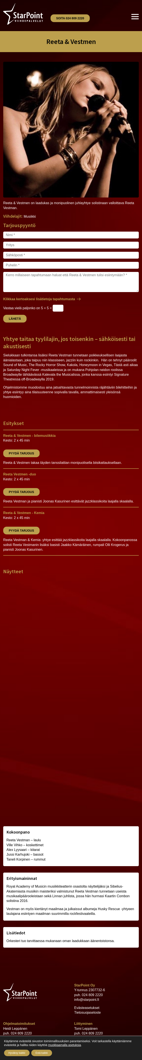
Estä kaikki (42, 1052)
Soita (70, 18)
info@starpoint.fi (86, 999)
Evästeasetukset (86, 1008)
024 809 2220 (92, 995)
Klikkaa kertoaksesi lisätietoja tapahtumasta (39, 299)
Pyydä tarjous (21, 453)
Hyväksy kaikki (16, 1052)
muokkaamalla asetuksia (64, 1045)
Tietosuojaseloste (87, 1012)
